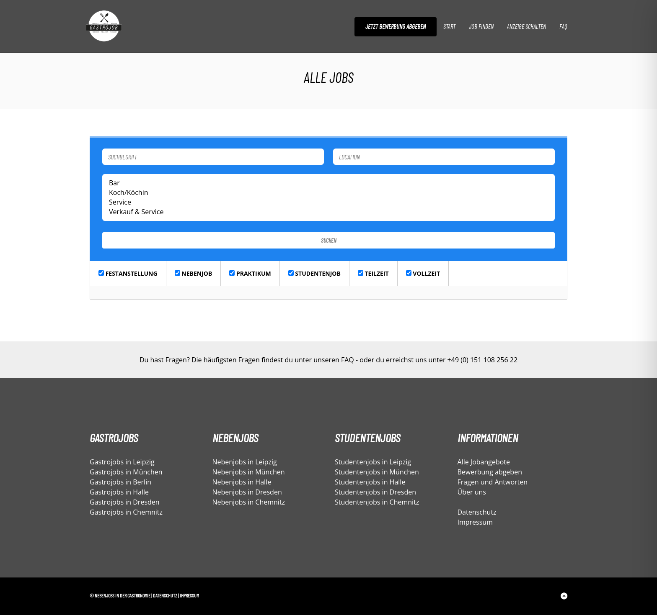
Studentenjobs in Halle (370, 482)
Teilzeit (373, 273)
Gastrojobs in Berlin (120, 482)
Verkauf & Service (328, 212)
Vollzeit (423, 273)
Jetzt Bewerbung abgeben (395, 26)
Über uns (472, 492)
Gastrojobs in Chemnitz (126, 512)
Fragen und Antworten (493, 482)
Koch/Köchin (328, 192)
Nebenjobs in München (248, 472)
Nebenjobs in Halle (242, 482)
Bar (328, 183)
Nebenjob (193, 273)
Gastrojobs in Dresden (125, 502)
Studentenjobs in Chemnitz (377, 502)
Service (328, 202)
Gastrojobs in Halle (119, 492)
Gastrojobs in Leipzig (122, 461)
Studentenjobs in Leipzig (373, 461)
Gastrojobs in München (126, 472)
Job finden (481, 26)
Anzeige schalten (526, 26)
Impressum (475, 522)
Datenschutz (477, 512)
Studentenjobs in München (377, 472)
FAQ (563, 26)
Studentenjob (314, 273)
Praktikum (250, 273)
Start (449, 26)
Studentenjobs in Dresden (375, 492)
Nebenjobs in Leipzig (244, 461)
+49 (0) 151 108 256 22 (482, 359)
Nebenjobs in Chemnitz (248, 502)
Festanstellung (128, 273)
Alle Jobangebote (484, 461)
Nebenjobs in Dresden (247, 492)
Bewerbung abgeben (490, 472)
